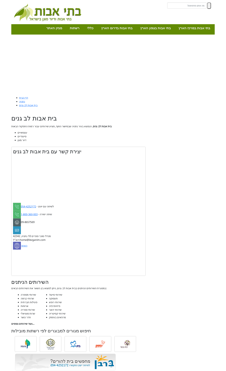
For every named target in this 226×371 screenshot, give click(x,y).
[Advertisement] (113, 66)
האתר (24, 245)
